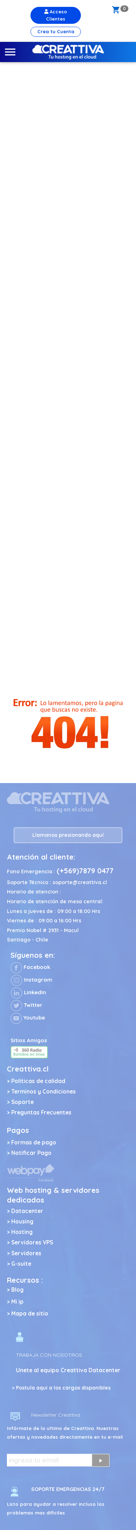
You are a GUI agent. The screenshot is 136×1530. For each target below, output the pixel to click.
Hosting (22, 1232)
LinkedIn (28, 992)
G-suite (21, 1263)
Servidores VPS (32, 1242)
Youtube (28, 1017)
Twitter (26, 1004)
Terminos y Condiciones (43, 1091)
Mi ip (17, 1301)
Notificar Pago (31, 1152)
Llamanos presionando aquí (68, 835)
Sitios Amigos (29, 1040)
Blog (17, 1289)
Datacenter (27, 1211)
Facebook (30, 967)
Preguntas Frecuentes (41, 1112)
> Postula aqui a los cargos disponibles (61, 1388)
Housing (22, 1221)
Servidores (26, 1253)
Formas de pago (33, 1142)
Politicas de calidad (38, 1081)
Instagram (31, 979)
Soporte (22, 1102)
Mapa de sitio (29, 1313)
